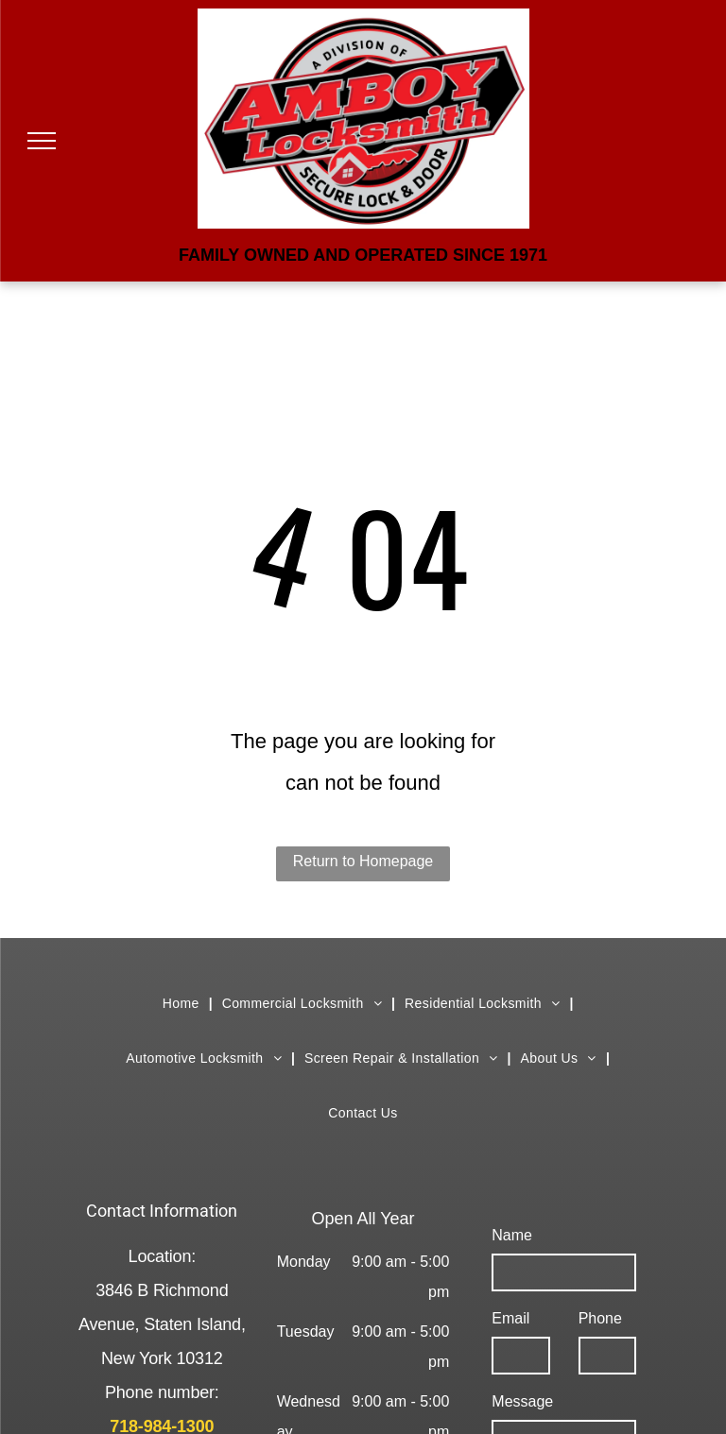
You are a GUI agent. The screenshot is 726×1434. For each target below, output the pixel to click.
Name (512, 1235)
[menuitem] (183, 1003)
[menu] (41, 140)
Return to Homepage (363, 861)
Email (510, 1318)
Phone (600, 1318)
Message (522, 1401)
